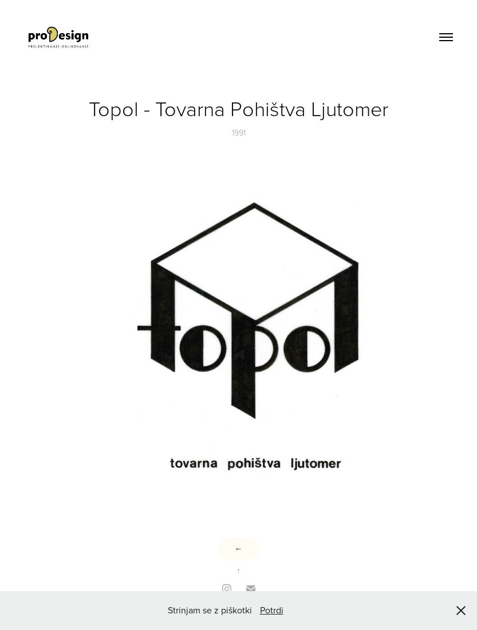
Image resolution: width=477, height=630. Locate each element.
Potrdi (271, 610)
